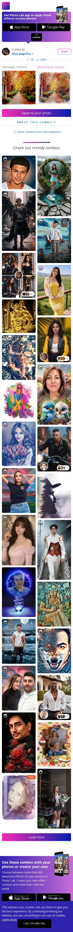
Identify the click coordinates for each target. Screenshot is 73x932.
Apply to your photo (36, 113)
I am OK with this (34, 923)
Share (64, 51)
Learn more (9, 919)
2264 (41, 59)
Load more (36, 837)
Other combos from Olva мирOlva (37, 132)
